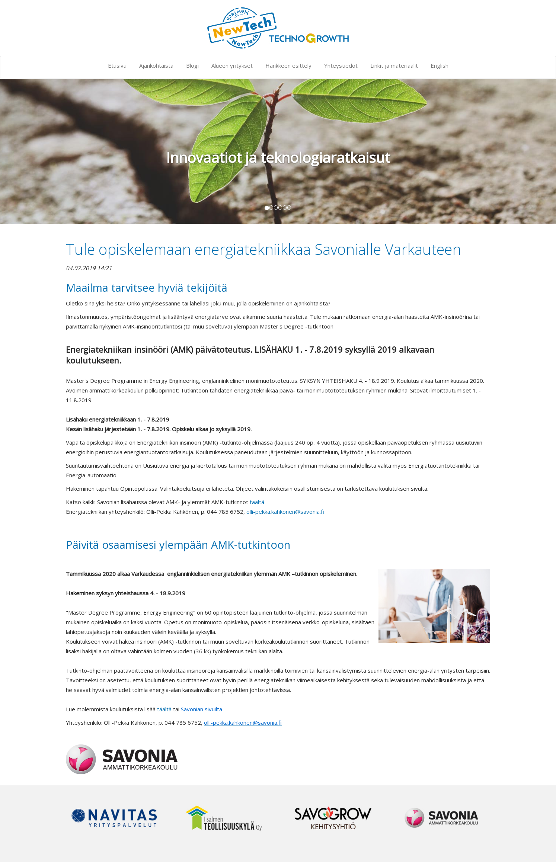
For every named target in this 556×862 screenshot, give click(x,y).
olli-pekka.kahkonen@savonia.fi (285, 511)
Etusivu (117, 65)
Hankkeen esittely (288, 65)
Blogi (192, 65)
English (439, 65)
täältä (257, 502)
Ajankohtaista (156, 65)
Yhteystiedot (341, 65)
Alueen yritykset (232, 65)
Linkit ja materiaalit (394, 65)
